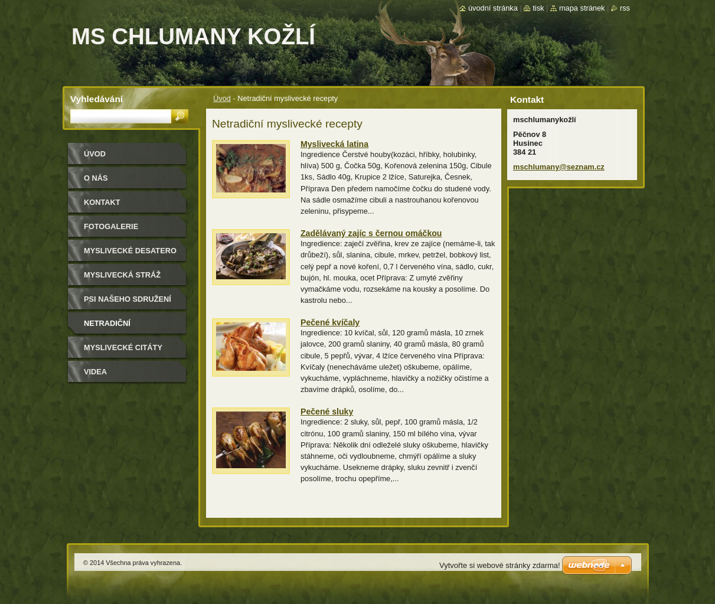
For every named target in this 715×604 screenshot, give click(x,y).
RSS (625, 8)
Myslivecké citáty (123, 347)
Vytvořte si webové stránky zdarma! (499, 565)
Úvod (222, 98)
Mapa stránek (582, 8)
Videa (95, 371)
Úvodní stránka (493, 8)
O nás (96, 178)
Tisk (538, 8)
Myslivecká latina (334, 144)
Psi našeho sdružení (127, 299)
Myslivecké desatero (130, 250)
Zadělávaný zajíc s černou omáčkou (371, 233)
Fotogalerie (111, 226)
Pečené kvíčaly (330, 322)
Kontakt (102, 202)
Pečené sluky (327, 411)
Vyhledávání (96, 99)
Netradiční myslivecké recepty (127, 327)
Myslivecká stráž (122, 274)
